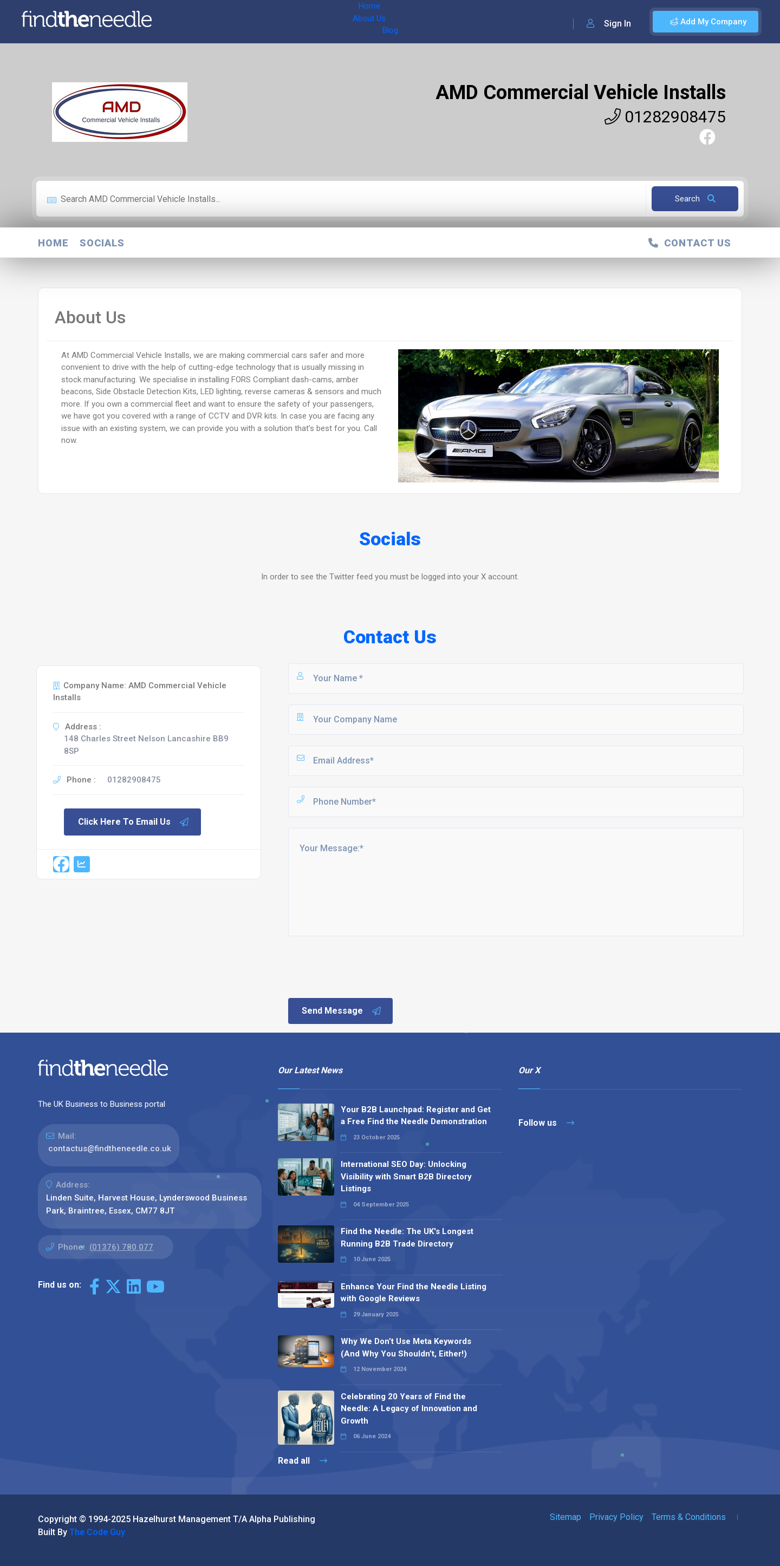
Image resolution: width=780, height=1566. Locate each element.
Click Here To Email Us (134, 822)
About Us (232, 22)
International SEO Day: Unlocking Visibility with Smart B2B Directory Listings (406, 1176)
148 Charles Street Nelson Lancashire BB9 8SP (146, 745)
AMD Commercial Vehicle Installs (580, 92)
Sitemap (565, 1517)
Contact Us (689, 243)
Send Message (342, 1011)
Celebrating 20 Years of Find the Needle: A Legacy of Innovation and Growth (409, 1409)
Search (695, 199)
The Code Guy (97, 1532)
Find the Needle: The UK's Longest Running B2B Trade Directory (407, 1237)
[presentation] (369, 966)
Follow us (546, 1123)
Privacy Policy (616, 1517)
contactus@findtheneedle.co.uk (109, 1148)
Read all (302, 1461)
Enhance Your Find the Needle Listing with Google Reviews (413, 1293)
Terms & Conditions (689, 1517)
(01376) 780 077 (121, 1247)
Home (191, 22)
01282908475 (665, 116)
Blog (270, 22)
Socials (102, 243)
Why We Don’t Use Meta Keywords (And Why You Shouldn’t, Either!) (406, 1347)
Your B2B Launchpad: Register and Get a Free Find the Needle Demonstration (416, 1116)
